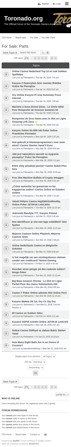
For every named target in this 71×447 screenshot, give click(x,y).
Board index (21, 434)
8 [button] (51, 58)
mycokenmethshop (31, 348)
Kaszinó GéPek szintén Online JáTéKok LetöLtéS (40, 321)
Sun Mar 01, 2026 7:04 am (48, 304)
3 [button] (38, 58)
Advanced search (47, 53)
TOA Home (7, 434)
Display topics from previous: (35, 356)
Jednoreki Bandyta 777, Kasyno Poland (34, 213)
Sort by (35, 362)
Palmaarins (28, 77)
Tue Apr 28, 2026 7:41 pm (47, 77)
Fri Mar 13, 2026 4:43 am (47, 263)
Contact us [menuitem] (35, 434)
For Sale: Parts (15, 46)
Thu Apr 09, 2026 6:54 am (47, 125)
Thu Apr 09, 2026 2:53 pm (47, 113)
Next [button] (55, 58)
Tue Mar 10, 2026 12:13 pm (48, 275)
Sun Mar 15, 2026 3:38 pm (47, 240)
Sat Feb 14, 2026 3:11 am (47, 316)
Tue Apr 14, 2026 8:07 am (47, 89)
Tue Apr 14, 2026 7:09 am (47, 101)
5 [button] (45, 58)
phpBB (16, 441)
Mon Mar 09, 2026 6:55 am (48, 287)
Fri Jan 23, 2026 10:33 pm (47, 337)
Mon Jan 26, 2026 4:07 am (47, 325)
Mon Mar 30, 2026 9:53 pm (48, 148)
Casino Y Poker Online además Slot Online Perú (39, 292)
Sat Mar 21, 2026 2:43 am (47, 216)
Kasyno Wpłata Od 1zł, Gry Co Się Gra (34, 301)
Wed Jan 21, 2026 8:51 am (54, 348)
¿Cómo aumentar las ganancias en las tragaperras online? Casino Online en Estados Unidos (38, 189)
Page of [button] (26, 58)
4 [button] (42, 58)
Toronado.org (23, 18)
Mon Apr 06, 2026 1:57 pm (47, 137)
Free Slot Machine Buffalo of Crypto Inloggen (38, 177)
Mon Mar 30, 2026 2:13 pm (48, 160)
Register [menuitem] (45, 4)
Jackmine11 (28, 304)
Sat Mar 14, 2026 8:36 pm (47, 252)
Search (42, 53)
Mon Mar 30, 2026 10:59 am (48, 172)
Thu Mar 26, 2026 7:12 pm (47, 196)
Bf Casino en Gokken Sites (27, 313)
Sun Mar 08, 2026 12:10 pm (48, 296)
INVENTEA (34, 444)
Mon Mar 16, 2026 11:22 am (48, 228)
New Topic (9, 52)
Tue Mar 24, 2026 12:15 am (48, 208)
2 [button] (35, 58)
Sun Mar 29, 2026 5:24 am (47, 181)
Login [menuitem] (58, 4)
